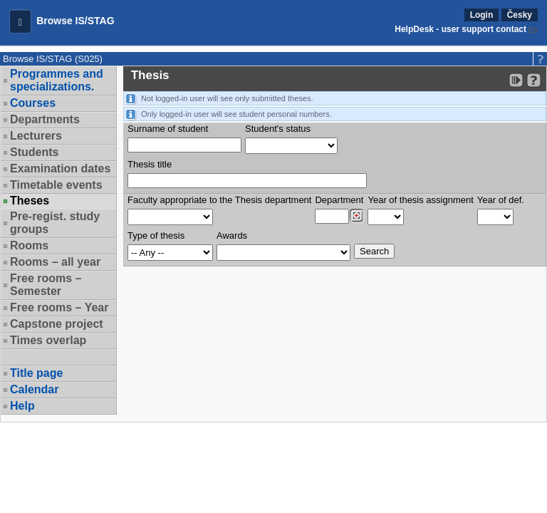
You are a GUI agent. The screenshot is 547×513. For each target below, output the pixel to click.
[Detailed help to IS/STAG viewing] (533, 80)
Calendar (34, 389)
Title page (36, 373)
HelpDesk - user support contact (460, 29)
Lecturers (36, 136)
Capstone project (56, 324)
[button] (20, 21)
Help (22, 406)
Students (34, 152)
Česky (519, 15)
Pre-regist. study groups (55, 222)
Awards (232, 235)
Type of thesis (155, 235)
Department (339, 200)
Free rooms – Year (59, 307)
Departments (45, 119)
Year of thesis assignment (420, 200)
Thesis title (149, 164)
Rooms (29, 245)
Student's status (278, 128)
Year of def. (500, 200)
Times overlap (48, 340)
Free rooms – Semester (45, 284)
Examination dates (60, 168)
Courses (33, 103)
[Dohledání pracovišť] (356, 216)
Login (482, 15)
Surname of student (167, 128)
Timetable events (56, 185)
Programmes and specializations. (56, 80)
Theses (29, 201)
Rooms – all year (55, 262)
